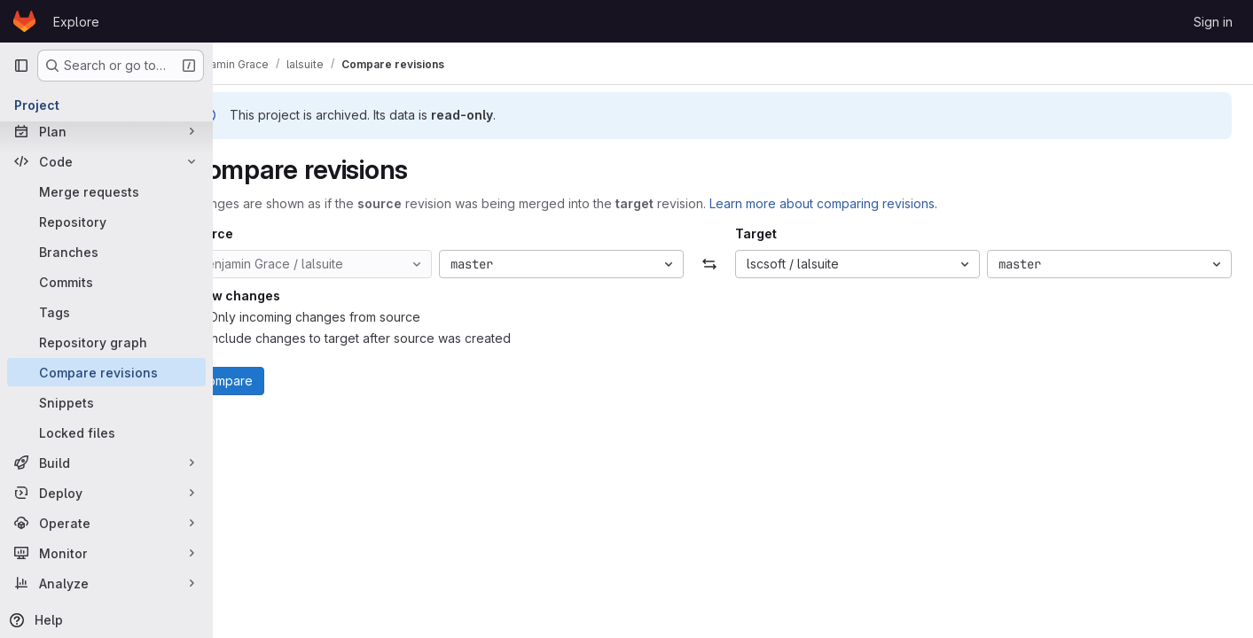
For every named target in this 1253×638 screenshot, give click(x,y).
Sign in (1213, 21)
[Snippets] (106, 402)
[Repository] (106, 221)
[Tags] (106, 312)
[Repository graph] (106, 342)
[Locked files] (106, 432)
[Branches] (106, 251)
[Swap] (733, 264)
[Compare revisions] (106, 372)
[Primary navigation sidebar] (21, 65)
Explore (76, 21)
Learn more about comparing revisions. (870, 203)
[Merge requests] (106, 191)
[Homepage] (24, 21)
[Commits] (106, 282)
